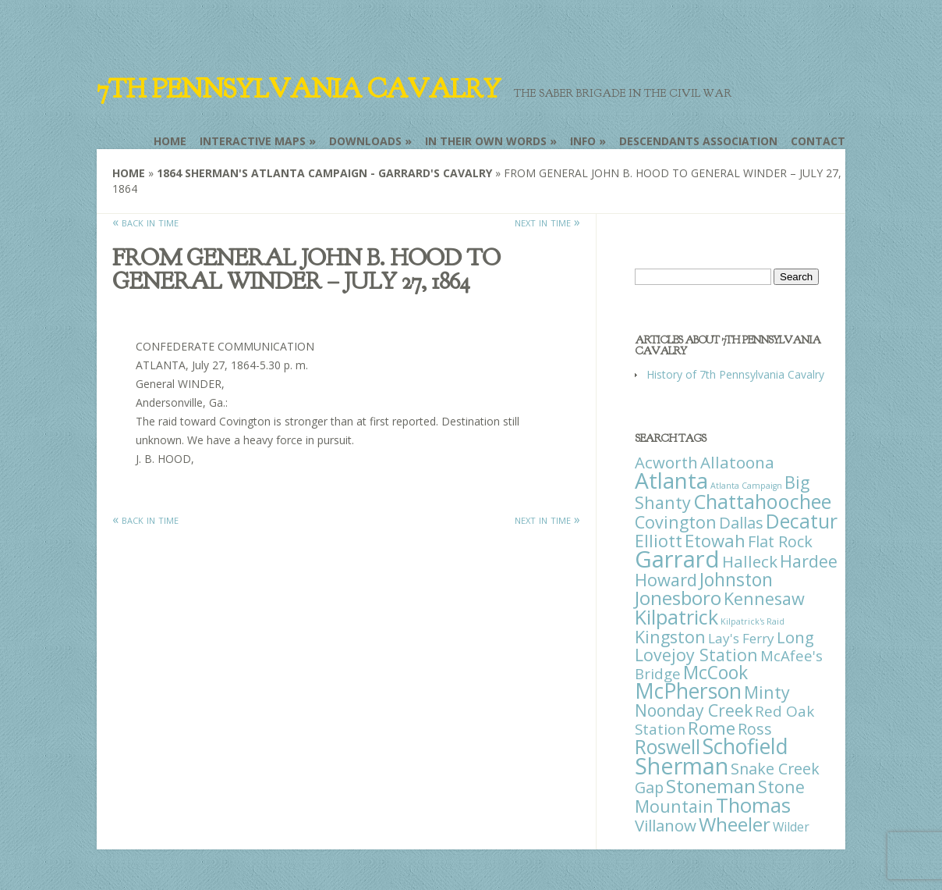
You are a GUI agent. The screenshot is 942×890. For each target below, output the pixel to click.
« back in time (145, 221)
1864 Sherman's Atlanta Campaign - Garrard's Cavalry (324, 173)
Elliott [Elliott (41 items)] (658, 540)
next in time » (547, 221)
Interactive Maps (253, 141)
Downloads (365, 141)
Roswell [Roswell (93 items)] (667, 747)
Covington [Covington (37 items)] (676, 522)
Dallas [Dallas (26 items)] (741, 522)
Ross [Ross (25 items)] (755, 728)
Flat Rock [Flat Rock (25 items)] (780, 541)
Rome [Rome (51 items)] (711, 728)
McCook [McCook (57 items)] (715, 672)
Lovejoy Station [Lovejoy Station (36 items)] (696, 654)
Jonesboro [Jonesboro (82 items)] (678, 598)
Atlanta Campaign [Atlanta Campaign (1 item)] (746, 485)
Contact (818, 141)
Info (583, 141)
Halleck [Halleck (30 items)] (749, 561)
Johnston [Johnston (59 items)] (736, 579)
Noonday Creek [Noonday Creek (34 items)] (694, 710)
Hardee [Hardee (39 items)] (809, 561)
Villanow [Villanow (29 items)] (665, 825)
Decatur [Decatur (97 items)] (802, 520)
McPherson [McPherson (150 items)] (688, 691)
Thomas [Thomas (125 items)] (753, 805)
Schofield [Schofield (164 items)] (745, 746)
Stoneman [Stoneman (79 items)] (711, 786)
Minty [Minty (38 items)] (767, 692)
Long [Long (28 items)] (795, 637)
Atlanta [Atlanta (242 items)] (671, 480)
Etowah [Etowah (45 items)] (715, 540)
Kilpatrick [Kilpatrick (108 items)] (676, 616)
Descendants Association (698, 141)
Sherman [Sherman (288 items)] (681, 765)
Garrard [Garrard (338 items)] (677, 559)
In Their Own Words (486, 141)
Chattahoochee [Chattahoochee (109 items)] (762, 501)
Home (170, 141)
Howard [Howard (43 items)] (666, 579)
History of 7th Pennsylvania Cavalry (735, 374)
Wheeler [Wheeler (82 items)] (734, 824)
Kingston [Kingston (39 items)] (670, 636)
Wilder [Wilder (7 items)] (791, 826)
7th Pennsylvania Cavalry (299, 89)
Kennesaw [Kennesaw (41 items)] (764, 598)
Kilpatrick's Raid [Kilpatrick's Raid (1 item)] (752, 621)
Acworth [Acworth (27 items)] (666, 462)
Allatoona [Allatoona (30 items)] (737, 462)
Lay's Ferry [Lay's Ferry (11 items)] (741, 638)
